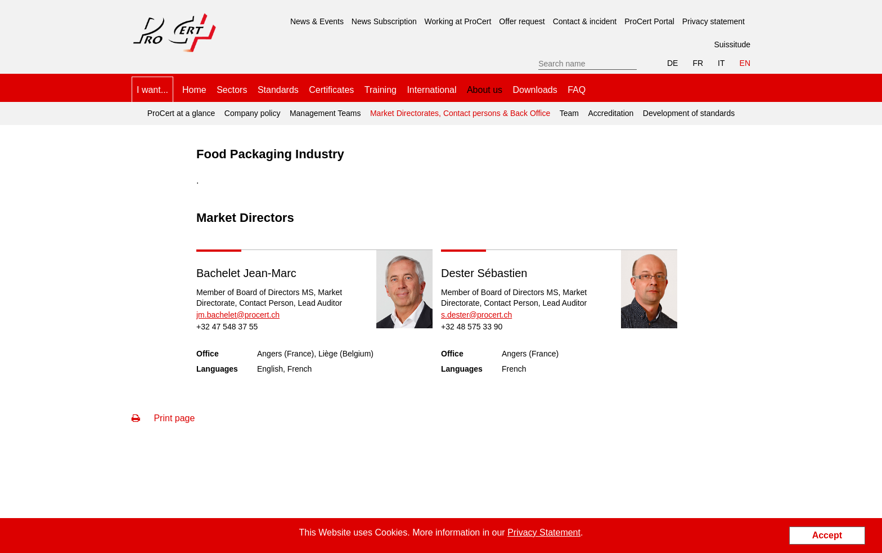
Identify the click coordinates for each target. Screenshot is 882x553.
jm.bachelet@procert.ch (238, 314)
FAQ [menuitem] (577, 90)
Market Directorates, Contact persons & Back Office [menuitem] (460, 113)
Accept (827, 535)
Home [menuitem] (194, 90)
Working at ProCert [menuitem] (458, 21)
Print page (163, 418)
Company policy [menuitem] (252, 113)
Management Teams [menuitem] (325, 113)
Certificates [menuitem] (331, 90)
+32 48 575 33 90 (471, 326)
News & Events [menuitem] (317, 21)
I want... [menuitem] (152, 90)
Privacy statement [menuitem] (713, 21)
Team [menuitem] (569, 113)
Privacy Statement (543, 532)
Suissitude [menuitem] (732, 44)
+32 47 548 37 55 (227, 326)
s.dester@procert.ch (476, 314)
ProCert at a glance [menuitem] (181, 113)
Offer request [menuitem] (521, 21)
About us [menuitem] (484, 90)
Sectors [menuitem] (232, 90)
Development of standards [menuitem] (689, 113)
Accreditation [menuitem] (610, 113)
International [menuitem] (431, 90)
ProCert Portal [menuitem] (649, 21)
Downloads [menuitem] (535, 90)
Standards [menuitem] (278, 90)
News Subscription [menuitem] (384, 21)
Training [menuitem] (380, 90)
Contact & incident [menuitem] (585, 21)
